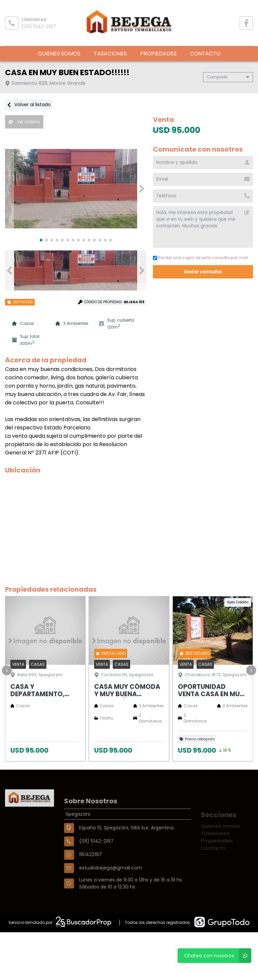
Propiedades (158, 53)
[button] (141, 188)
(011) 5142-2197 (39, 26)
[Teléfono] (203, 196)
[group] (75, 188)
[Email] (203, 179)
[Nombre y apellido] (203, 162)
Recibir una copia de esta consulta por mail (200, 257)
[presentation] (7, 670)
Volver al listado (29, 104)
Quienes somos (59, 53)
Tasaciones (110, 53)
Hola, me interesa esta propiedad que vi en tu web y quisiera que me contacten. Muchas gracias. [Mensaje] (203, 227)
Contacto (205, 53)
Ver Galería (24, 122)
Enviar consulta (203, 271)
